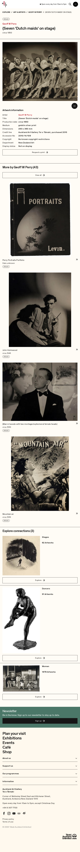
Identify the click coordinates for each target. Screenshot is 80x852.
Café (6, 747)
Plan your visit (14, 733)
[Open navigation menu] (75, 4)
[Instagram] (8, 813)
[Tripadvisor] (18, 813)
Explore (40, 580)
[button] (40, 225)
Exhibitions (12, 738)
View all (40, 175)
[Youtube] (13, 813)
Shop (7, 752)
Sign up (40, 721)
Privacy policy (8, 819)
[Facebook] (3, 813)
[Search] (70, 4)
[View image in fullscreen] (75, 106)
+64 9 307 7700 (9, 807)
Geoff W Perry (9, 24)
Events (8, 742)
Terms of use (7, 822)
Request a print (40, 152)
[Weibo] (23, 813)
